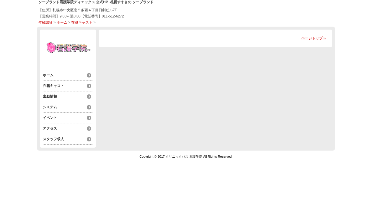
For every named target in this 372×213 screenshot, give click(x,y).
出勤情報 (50, 96)
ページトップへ (313, 38)
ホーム (62, 22)
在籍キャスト (81, 22)
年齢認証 (45, 22)
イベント (50, 118)
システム (50, 107)
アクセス (50, 128)
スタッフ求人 (53, 139)
